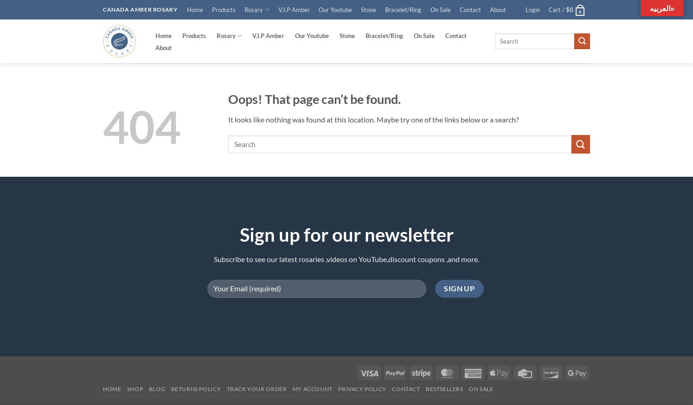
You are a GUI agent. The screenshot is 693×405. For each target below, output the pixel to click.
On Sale (440, 9)
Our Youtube (335, 9)
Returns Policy (196, 389)
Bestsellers (444, 389)
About (498, 9)
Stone (368, 9)
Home (195, 9)
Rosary (256, 9)
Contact (470, 9)
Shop (135, 389)
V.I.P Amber (294, 9)
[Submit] (582, 41)
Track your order (257, 389)
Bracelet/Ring (403, 9)
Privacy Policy (362, 389)
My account (313, 389)
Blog (157, 389)
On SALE (481, 389)
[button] (533, 10)
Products (224, 9)
